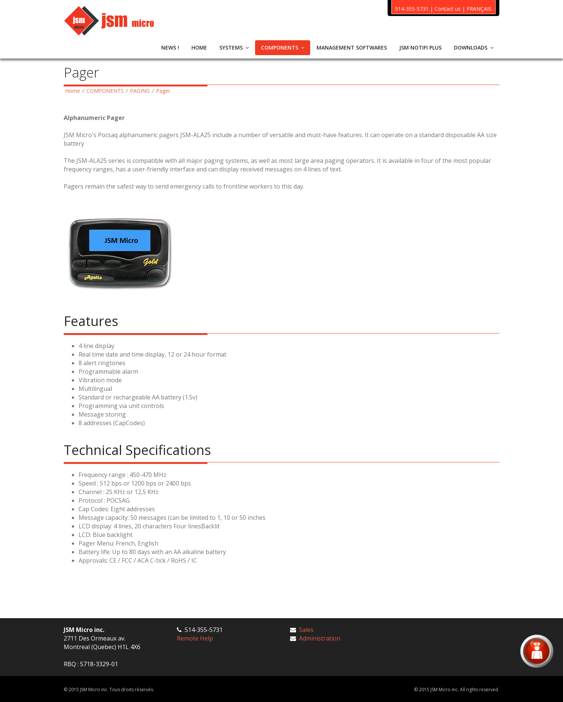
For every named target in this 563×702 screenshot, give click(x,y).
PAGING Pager (150, 90)
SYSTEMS (234, 47)
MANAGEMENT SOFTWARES (352, 47)
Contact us (448, 8)
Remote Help (195, 638)
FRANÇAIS (479, 8)
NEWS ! (170, 47)
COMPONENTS (282, 47)
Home (72, 90)
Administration (319, 638)
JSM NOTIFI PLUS (420, 47)
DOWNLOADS (473, 47)
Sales (306, 630)
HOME (199, 47)
